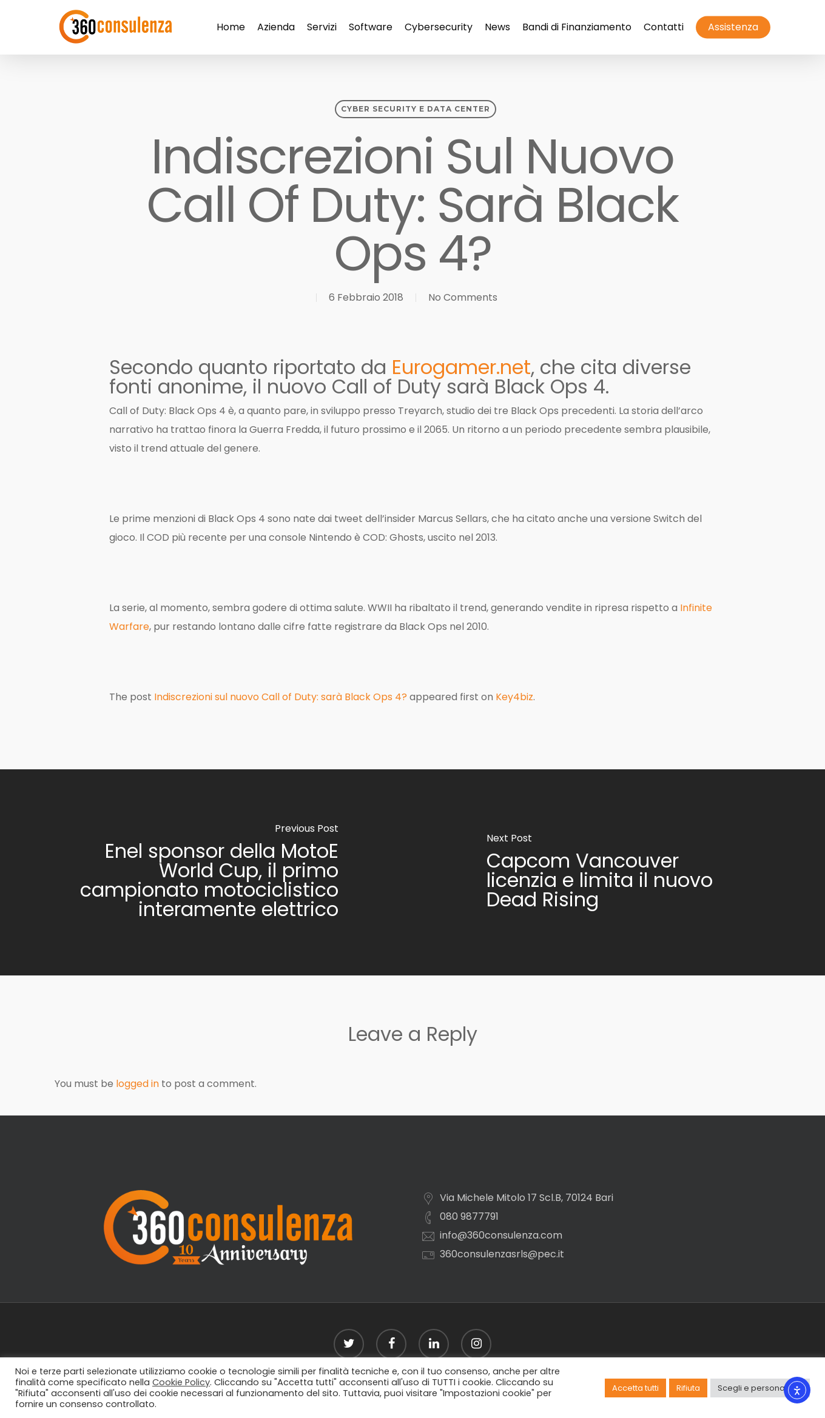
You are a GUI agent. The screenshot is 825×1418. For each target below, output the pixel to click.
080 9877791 (469, 1216)
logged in (137, 1084)
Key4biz (514, 697)
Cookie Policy (181, 1382)
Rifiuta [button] (688, 1388)
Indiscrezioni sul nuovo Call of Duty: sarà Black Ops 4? (280, 697)
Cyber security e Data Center (415, 108)
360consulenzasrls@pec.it (502, 1254)
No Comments (462, 297)
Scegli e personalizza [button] (760, 1388)
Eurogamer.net (461, 367)
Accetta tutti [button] (635, 1388)
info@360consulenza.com (501, 1235)
